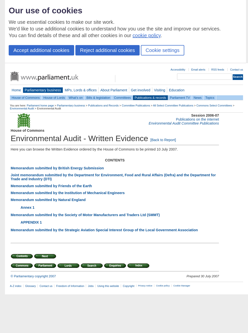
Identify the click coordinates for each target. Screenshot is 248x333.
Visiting (159, 90)
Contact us (236, 69)
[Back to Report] (163, 140)
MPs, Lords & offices (81, 90)
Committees (122, 98)
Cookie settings (163, 50)
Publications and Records (103, 105)
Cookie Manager (181, 285)
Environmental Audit (22, 108)
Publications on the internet (197, 119)
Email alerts (198, 69)
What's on (76, 98)
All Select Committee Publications (173, 105)
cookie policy (147, 35)
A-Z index (16, 285)
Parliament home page (40, 105)
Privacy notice (145, 285)
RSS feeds (217, 69)
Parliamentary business (43, 90)
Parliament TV (180, 98)
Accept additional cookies (41, 50)
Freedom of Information (70, 285)
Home (16, 90)
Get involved (140, 90)
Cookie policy (163, 285)
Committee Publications (136, 105)
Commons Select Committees (214, 105)
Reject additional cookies (107, 50)
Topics (209, 98)
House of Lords (54, 98)
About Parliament (113, 90)
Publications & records (150, 98)
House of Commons (26, 98)
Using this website (108, 285)
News (198, 98)
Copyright (128, 285)
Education (177, 90)
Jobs (90, 285)
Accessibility (178, 69)
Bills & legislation (98, 98)
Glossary (30, 285)
